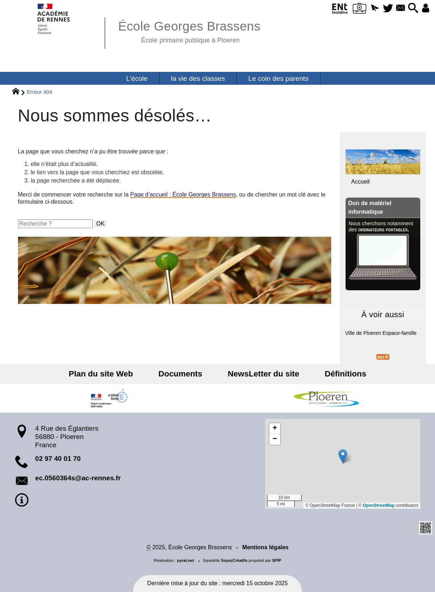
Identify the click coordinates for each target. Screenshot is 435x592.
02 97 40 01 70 (58, 458)
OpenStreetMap (379, 505)
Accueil (360, 182)
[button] (367, 8)
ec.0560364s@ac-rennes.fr (78, 478)
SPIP (276, 560)
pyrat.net (185, 560)
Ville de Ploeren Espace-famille (381, 333)
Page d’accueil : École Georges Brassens (183, 194)
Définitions (335, 373)
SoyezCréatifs (234, 560)
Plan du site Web (111, 373)
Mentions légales (265, 547)
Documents (184, 373)
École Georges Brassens (189, 30)
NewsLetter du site (260, 373)
